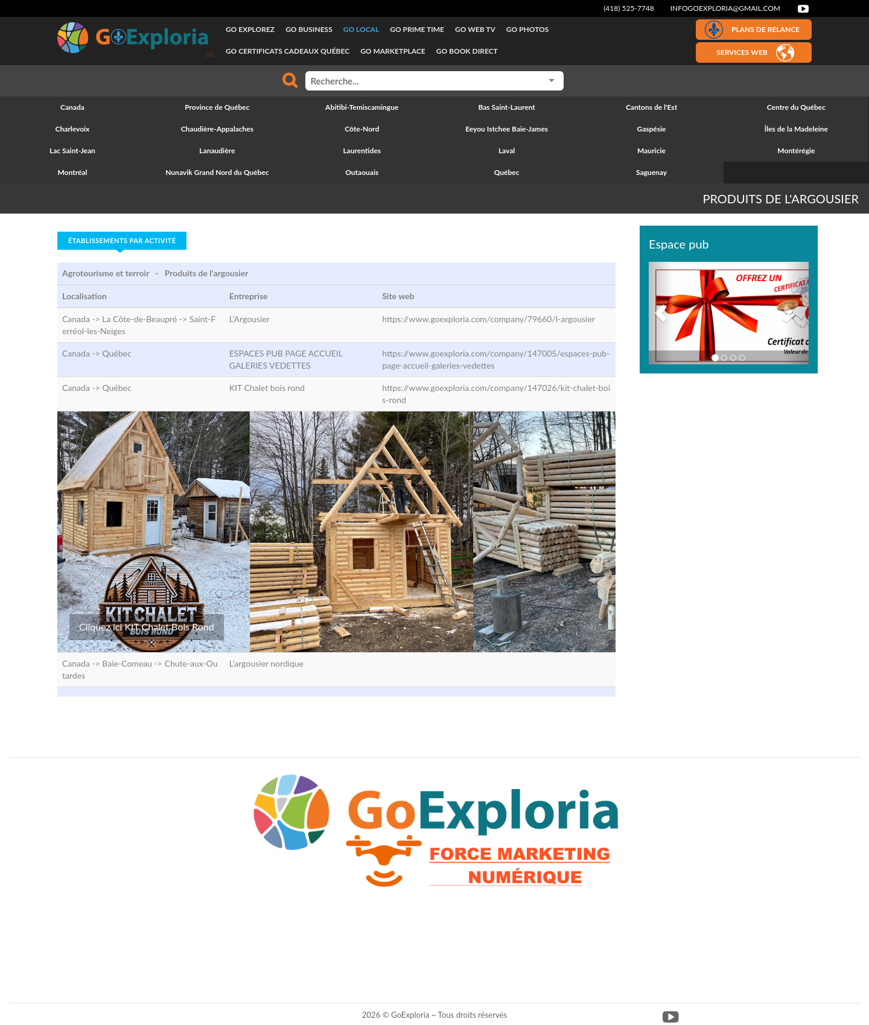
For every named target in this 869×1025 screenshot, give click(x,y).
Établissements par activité (122, 240)
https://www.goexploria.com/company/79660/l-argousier (488, 319)
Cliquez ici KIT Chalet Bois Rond (146, 626)
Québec (116, 353)
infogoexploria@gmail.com (725, 8)
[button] (661, 313)
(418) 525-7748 (628, 8)
